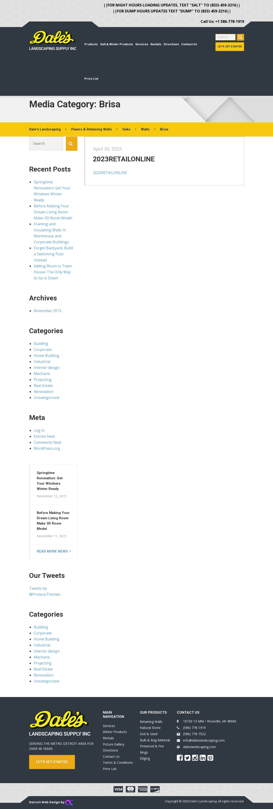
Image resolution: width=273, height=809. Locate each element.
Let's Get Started (230, 46)
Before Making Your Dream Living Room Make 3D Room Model (53, 211)
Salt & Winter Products (116, 44)
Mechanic (42, 373)
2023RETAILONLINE (126, 161)
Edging (145, 758)
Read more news (52, 551)
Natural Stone (150, 727)
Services (141, 44)
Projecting (43, 379)
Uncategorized (46, 397)
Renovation (44, 391)
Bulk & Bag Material (155, 740)
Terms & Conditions (118, 762)
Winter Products (115, 732)
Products (91, 44)
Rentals (155, 44)
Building (41, 343)
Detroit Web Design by (51, 802)
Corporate (43, 349)
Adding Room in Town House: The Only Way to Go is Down (53, 272)
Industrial (42, 361)
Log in (39, 430)
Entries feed (44, 436)
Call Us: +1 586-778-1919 (222, 21)
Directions (171, 44)
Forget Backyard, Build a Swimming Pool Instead (53, 254)
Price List (91, 78)
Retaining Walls (151, 721)
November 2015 (47, 310)
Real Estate (43, 385)
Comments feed (47, 442)
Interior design (47, 367)
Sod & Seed (148, 734)
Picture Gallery (113, 744)
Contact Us (189, 44)
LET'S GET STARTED (52, 762)
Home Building (46, 355)
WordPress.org (47, 448)
